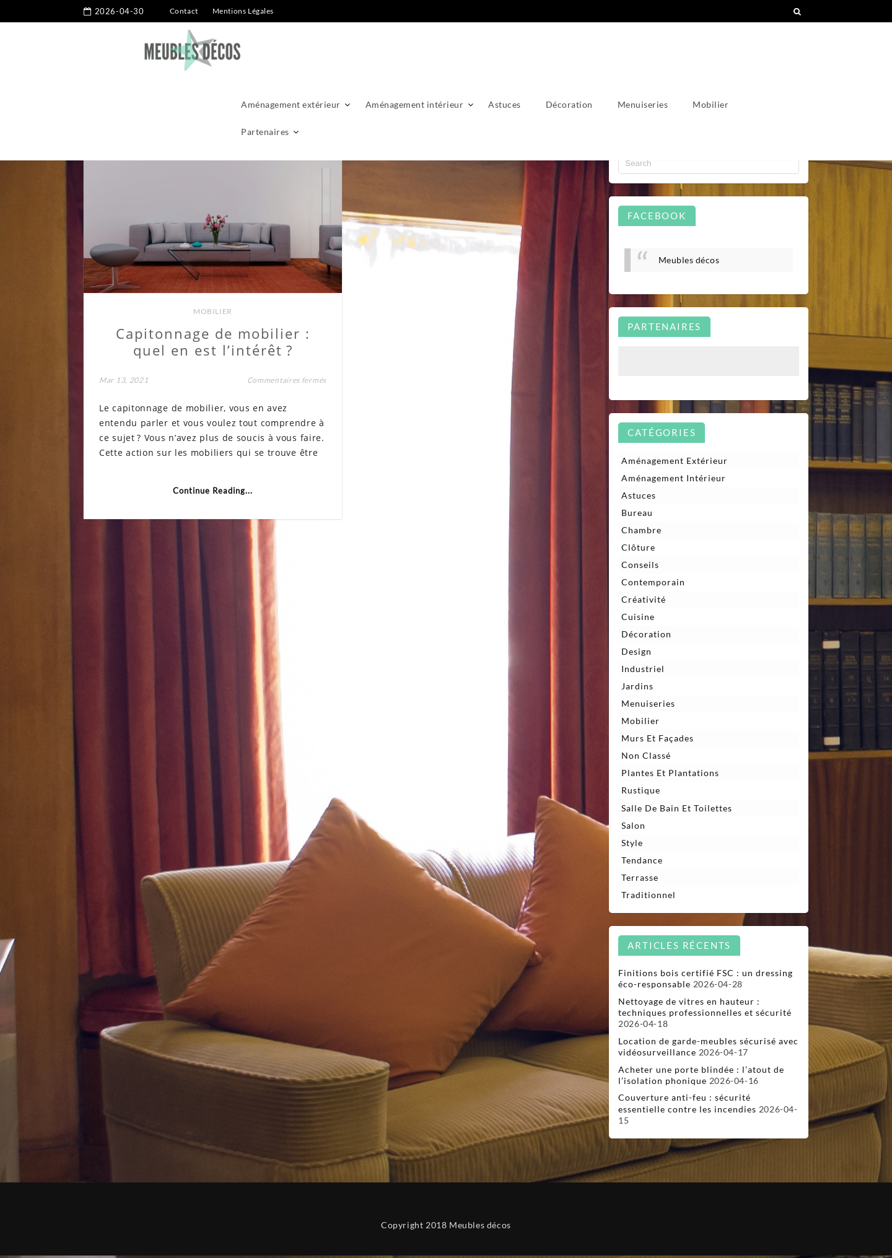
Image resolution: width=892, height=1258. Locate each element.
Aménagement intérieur (414, 48)
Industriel (643, 670)
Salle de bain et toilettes (676, 810)
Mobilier (710, 48)
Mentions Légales (243, 10)
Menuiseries (643, 48)
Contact (184, 10)
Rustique (640, 792)
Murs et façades (657, 740)
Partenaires (265, 75)
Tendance (642, 862)
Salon (633, 827)
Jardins (637, 688)
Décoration (569, 48)
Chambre (641, 530)
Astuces (504, 48)
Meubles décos (689, 260)
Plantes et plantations (670, 775)
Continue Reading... (205, 497)
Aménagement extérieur (291, 48)
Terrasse (639, 880)
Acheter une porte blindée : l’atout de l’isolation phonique (701, 1077)
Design (636, 652)
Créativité (643, 600)
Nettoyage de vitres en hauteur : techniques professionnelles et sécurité (705, 1010)
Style (632, 844)
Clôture (638, 548)
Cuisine (638, 618)
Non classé (646, 757)
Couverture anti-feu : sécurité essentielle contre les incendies (687, 1106)
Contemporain (653, 583)
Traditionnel (648, 897)
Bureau (637, 513)
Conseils (640, 565)
